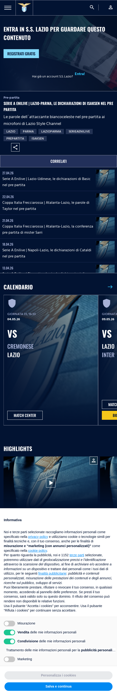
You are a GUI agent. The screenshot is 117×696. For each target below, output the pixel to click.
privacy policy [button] (38, 537)
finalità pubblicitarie (52, 573)
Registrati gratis (21, 53)
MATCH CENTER (25, 415)
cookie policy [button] (37, 550)
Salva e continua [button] (58, 686)
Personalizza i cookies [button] (58, 675)
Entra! (80, 74)
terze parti (77, 555)
